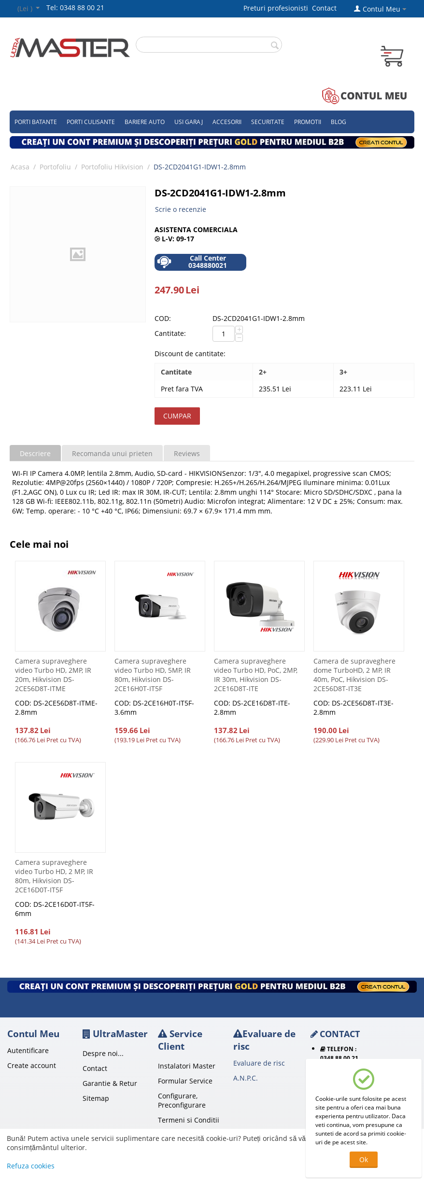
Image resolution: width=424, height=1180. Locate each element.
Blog (338, 122)
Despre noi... (103, 1053)
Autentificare (28, 1050)
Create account (31, 1065)
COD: (163, 318)
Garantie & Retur (110, 1083)
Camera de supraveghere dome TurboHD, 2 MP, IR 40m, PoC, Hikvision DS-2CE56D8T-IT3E (354, 674)
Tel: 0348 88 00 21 (75, 7)
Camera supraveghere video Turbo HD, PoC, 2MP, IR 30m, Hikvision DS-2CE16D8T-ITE (255, 674)
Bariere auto (145, 122)
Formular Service (185, 1080)
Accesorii (226, 122)
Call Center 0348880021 (192, 262)
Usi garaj (188, 122)
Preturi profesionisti (277, 8)
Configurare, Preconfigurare (182, 1100)
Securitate (267, 122)
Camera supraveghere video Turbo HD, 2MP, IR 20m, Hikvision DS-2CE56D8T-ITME (53, 674)
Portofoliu (55, 166)
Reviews (187, 453)
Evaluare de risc (259, 1063)
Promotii (307, 122)
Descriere (35, 453)
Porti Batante (35, 122)
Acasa (20, 166)
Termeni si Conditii (188, 1119)
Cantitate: (170, 333)
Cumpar (177, 415)
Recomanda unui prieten (112, 453)
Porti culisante (91, 122)
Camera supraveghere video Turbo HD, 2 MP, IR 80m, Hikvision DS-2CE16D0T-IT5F (54, 876)
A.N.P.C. (245, 1078)
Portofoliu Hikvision (112, 166)
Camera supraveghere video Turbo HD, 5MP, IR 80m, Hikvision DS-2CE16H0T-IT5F (152, 674)
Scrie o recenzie (180, 209)
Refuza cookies (31, 1165)
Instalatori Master (186, 1065)
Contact (324, 8)
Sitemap (96, 1098)
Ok (363, 1159)
